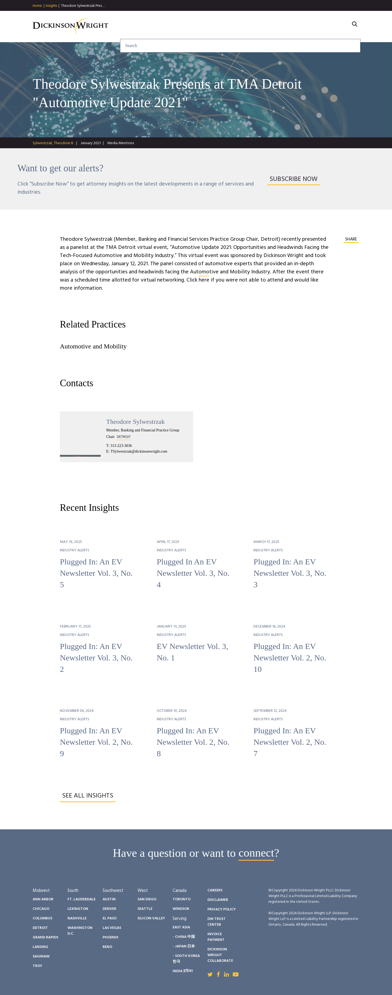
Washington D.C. (80, 931)
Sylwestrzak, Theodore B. (53, 143)
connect (256, 853)
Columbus (42, 918)
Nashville (77, 918)
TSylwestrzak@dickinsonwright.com (139, 451)
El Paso (110, 918)
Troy (37, 966)
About (336, 27)
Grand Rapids (45, 937)
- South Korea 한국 (186, 959)
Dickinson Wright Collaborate (220, 955)
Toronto (182, 899)
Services (178, 27)
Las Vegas (112, 928)
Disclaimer (217, 900)
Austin (109, 899)
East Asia (181, 927)
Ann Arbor (43, 899)
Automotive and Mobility (93, 346)
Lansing (40, 947)
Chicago (41, 909)
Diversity (273, 27)
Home (37, 6)
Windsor (181, 909)
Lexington (78, 909)
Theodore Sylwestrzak (135, 421)
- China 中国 (184, 937)
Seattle (144, 909)
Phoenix (110, 937)
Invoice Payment (216, 937)
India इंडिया (183, 971)
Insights (51, 6)
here (204, 280)
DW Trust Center (216, 922)
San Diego (146, 899)
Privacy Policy (221, 909)
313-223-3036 (121, 446)
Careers (307, 27)
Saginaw (41, 956)
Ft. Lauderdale (82, 899)
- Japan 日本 (184, 946)
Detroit (40, 928)
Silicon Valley (151, 918)
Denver (109, 909)
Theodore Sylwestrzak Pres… (83, 6)
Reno (107, 947)
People (241, 27)
